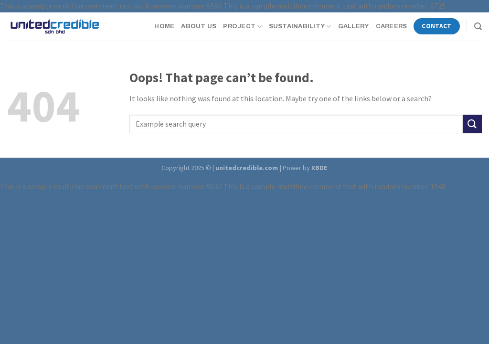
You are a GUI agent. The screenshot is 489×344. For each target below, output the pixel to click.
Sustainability (300, 26)
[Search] (478, 26)
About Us (198, 26)
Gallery (353, 26)
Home (164, 26)
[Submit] (472, 124)
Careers (391, 26)
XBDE (319, 167)
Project (242, 26)
